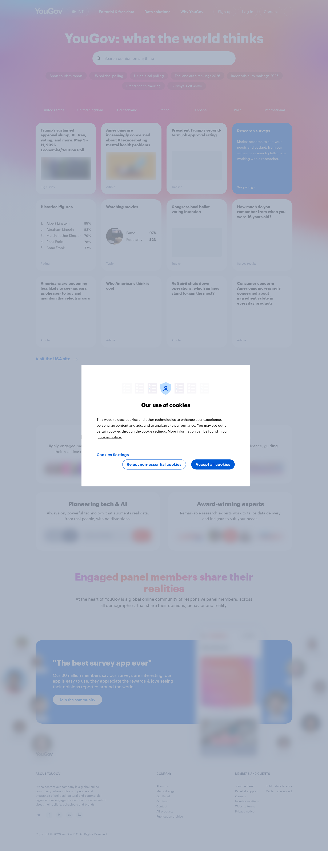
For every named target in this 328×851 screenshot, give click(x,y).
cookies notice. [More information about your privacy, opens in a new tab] (110, 437)
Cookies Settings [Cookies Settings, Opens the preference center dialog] (113, 455)
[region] (165, 425)
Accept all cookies (213, 464)
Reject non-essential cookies (154, 464)
